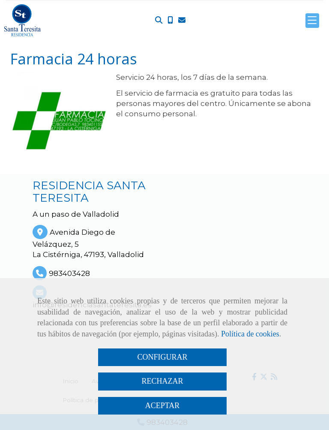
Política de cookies (250, 334)
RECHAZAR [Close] (162, 381)
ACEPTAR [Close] (162, 405)
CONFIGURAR (162, 357)
